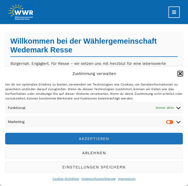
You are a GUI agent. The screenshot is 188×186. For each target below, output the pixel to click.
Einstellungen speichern (94, 167)
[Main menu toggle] (174, 12)
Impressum (126, 179)
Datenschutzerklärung (99, 179)
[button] (180, 73)
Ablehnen (94, 153)
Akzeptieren (94, 138)
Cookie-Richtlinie (66, 179)
